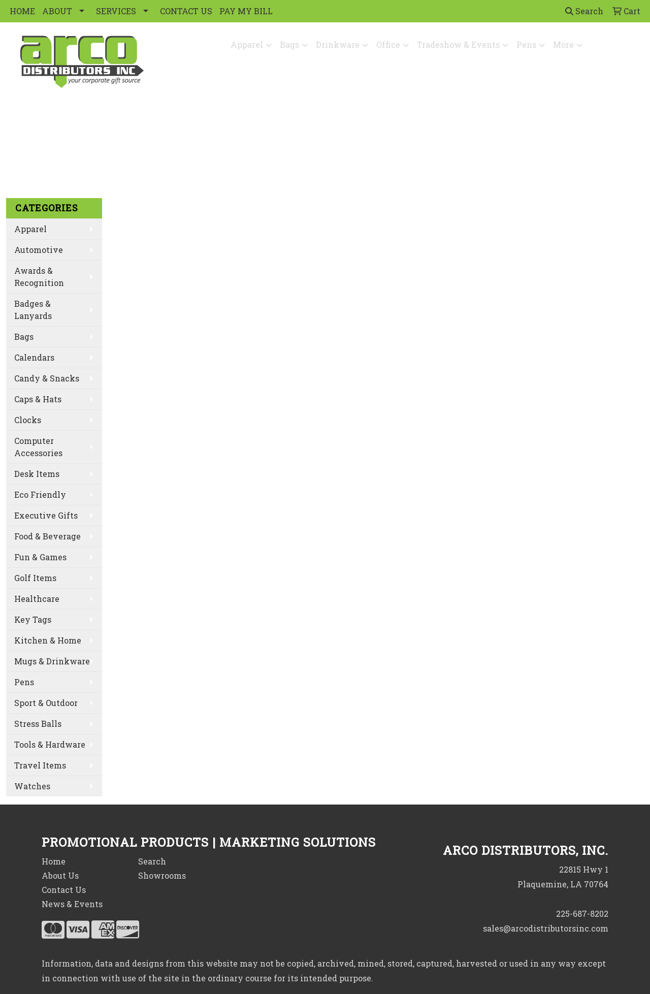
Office (388, 44)
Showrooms (162, 875)
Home (54, 861)
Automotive (38, 249)
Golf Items (35, 577)
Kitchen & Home (47, 640)
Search (584, 11)
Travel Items (40, 765)
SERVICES (116, 11)
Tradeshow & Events (458, 44)
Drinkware (338, 44)
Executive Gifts (46, 515)
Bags (289, 44)
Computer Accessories (38, 446)
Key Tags (32, 619)
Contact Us (64, 889)
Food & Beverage (47, 536)
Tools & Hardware (49, 744)
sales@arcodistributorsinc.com (545, 928)
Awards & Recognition (39, 276)
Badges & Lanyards (33, 309)
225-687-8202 (582, 913)
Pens (526, 44)
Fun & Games (40, 557)
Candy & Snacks (46, 378)
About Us (60, 875)
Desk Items (36, 473)
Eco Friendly (40, 494)
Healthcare (36, 598)
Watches (32, 786)
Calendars (34, 357)
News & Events (72, 904)
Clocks (27, 419)
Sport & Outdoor (46, 702)
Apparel (247, 44)
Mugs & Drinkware (52, 661)
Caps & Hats (37, 399)
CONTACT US (186, 11)
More (563, 44)
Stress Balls (37, 723)
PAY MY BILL (246, 11)
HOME (22, 11)
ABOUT (57, 11)
